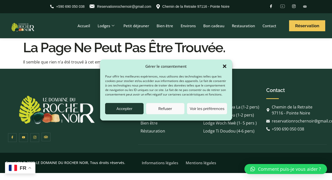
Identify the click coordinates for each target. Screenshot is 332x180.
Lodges (106, 26)
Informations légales (160, 163)
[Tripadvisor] (305, 6)
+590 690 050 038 (67, 6)
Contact (269, 25)
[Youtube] (282, 6)
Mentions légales (201, 163)
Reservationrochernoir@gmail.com (120, 6)
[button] (224, 66)
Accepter (124, 108)
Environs (188, 25)
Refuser (165, 108)
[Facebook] (271, 6)
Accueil (84, 25)
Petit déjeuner (136, 25)
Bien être (165, 25)
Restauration (243, 25)
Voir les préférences (207, 108)
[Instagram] (294, 6)
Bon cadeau (213, 25)
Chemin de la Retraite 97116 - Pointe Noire (193, 6)
